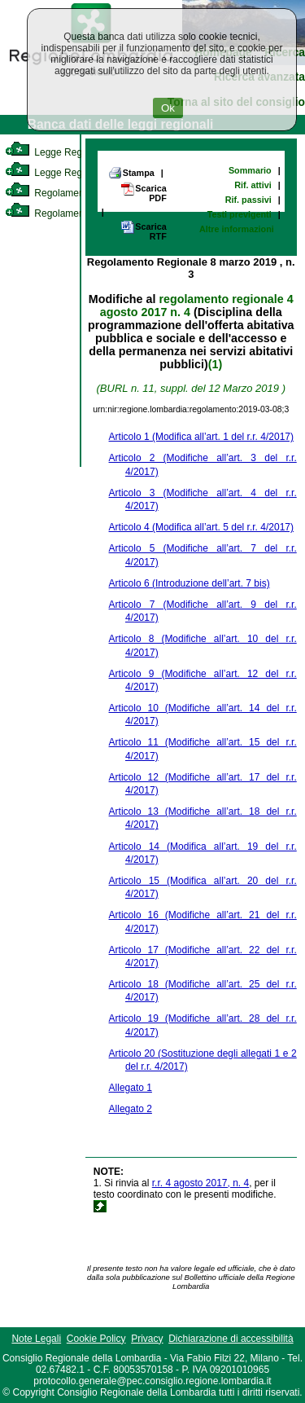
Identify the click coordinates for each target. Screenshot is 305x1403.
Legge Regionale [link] (56, 152)
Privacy (147, 1338)
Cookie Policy (96, 1338)
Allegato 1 (130, 1087)
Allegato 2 (130, 1109)
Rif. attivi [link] (253, 185)
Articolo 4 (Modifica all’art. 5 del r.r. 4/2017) (201, 527)
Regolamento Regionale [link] (72, 213)
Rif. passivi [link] (248, 200)
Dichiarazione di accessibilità (230, 1338)
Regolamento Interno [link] (65, 193)
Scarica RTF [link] (143, 231)
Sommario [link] (250, 170)
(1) (215, 364)
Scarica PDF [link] (143, 193)
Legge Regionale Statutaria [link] (79, 172)
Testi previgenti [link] (239, 214)
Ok (168, 108)
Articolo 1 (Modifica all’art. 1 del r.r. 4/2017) (201, 436)
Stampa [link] (131, 172)
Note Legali (36, 1338)
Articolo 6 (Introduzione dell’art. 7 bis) (189, 583)
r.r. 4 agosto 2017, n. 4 (200, 1183)
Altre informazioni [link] (236, 229)
